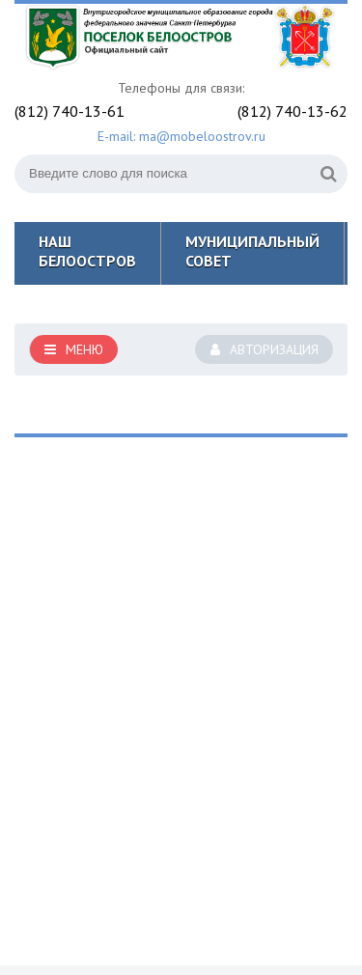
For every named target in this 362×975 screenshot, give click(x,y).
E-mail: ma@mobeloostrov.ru (181, 136)
